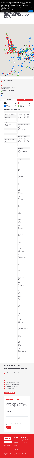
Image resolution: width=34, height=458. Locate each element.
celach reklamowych (16, 5)
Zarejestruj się (16, 442)
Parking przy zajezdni (16, 450)
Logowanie (15, 443)
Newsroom (15, 440)
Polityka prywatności (23, 423)
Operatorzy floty (16, 445)
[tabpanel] (17, 87)
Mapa (15, 439)
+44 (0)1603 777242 (24, 442)
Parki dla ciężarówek (16, 447)
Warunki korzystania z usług (10, 424)
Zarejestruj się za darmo (9, 392)
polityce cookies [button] (23, 3)
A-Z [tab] (24, 99)
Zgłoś (8, 427)
